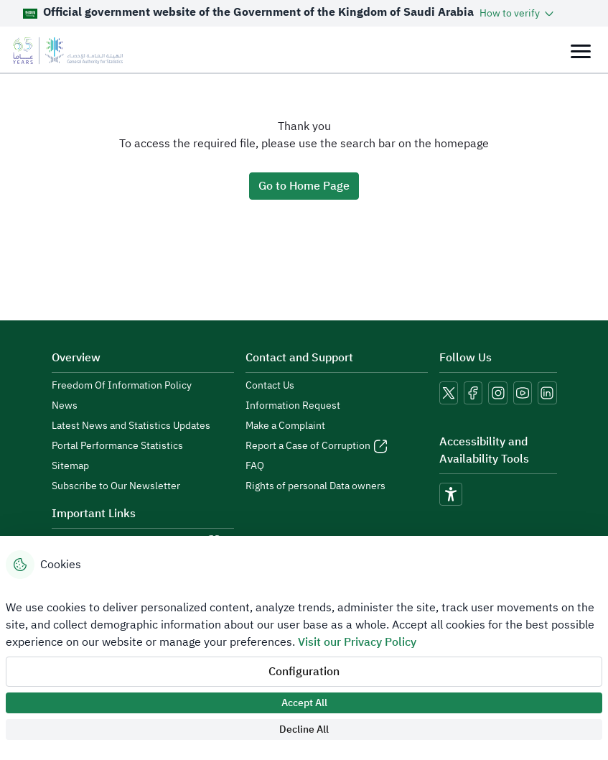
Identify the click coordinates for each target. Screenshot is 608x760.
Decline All (304, 729)
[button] (518, 13)
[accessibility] (450, 494)
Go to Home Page (304, 186)
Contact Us (269, 386)
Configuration (304, 671)
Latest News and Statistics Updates (131, 426)
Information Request (292, 406)
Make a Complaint (285, 426)
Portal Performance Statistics (117, 446)
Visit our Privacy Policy (357, 642)
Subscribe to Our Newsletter (116, 486)
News (65, 406)
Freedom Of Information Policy (122, 386)
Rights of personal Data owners (315, 486)
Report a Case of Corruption (307, 446)
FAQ (254, 466)
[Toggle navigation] (580, 50)
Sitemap (70, 466)
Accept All (304, 702)
